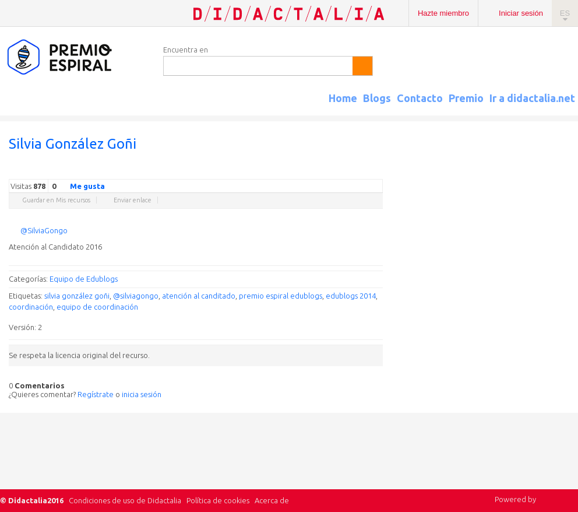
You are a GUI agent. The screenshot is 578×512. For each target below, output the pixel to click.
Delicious (330, 170)
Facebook (319, 170)
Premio (466, 98)
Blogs (377, 98)
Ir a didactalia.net (532, 98)
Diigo (377, 170)
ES (565, 13)
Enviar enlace (132, 200)
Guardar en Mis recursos (56, 200)
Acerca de (272, 500)
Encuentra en (185, 49)
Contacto (420, 98)
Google (295, 170)
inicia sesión (141, 394)
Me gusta (80, 185)
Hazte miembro (443, 13)
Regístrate (95, 394)
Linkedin (342, 170)
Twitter (307, 170)
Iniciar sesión (521, 13)
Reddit (354, 170)
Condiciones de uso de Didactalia (125, 500)
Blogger (365, 170)
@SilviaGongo (44, 230)
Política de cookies (217, 500)
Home (343, 98)
